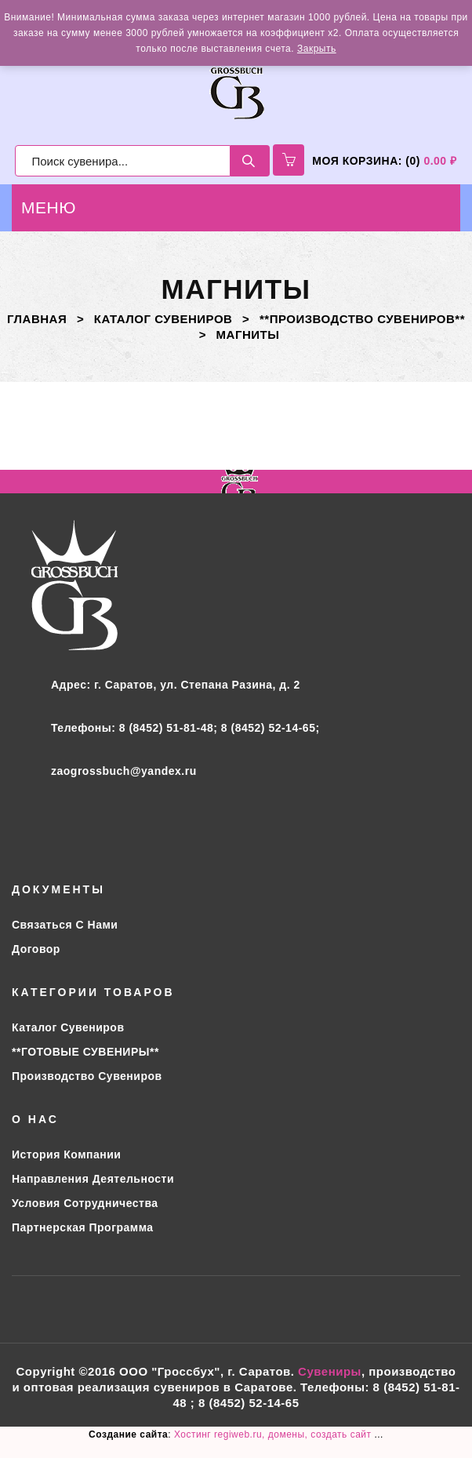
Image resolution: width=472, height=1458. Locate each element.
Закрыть (316, 48)
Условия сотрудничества (85, 1203)
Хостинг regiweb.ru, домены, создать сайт (274, 1434)
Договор (36, 949)
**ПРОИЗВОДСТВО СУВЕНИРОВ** (362, 318)
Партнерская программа (83, 1227)
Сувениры (329, 1371)
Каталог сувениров (163, 318)
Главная (37, 318)
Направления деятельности (93, 1179)
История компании (66, 1154)
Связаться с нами (65, 924)
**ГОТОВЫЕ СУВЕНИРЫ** (85, 1051)
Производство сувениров (87, 1076)
